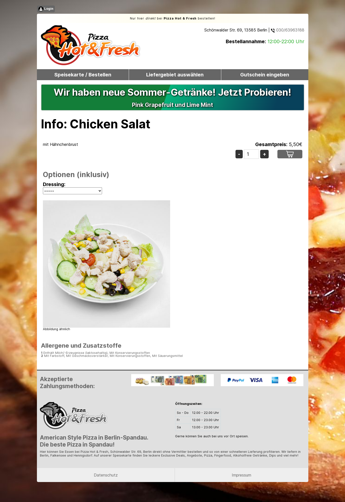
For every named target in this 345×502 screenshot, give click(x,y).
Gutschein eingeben (264, 75)
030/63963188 (287, 29)
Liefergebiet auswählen (175, 75)
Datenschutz (106, 475)
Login (45, 8)
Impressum (241, 475)
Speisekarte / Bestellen (82, 75)
